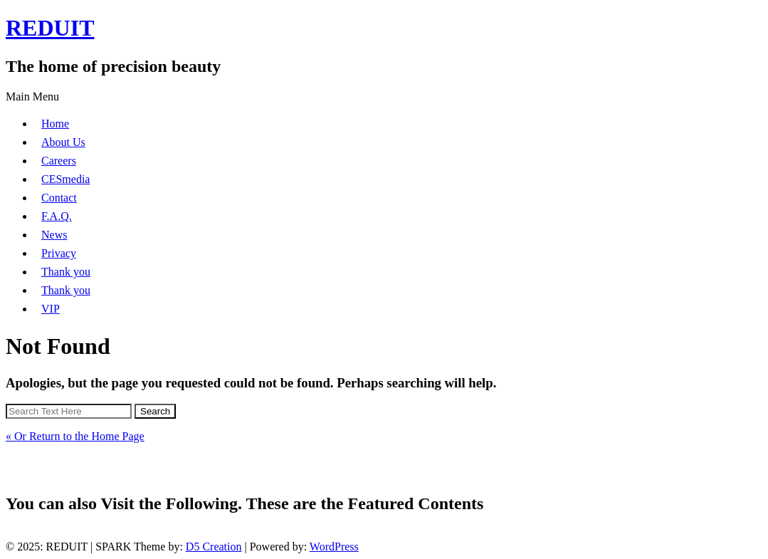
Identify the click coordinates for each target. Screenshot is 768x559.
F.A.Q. (56, 216)
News (54, 235)
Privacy (58, 253)
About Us (63, 142)
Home (55, 123)
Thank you (65, 272)
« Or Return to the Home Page (75, 436)
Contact (59, 198)
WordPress (334, 546)
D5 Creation (214, 546)
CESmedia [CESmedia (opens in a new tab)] (65, 179)
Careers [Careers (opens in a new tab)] (58, 161)
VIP (50, 309)
